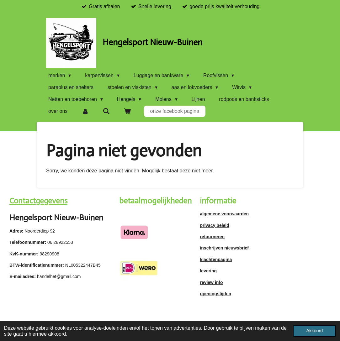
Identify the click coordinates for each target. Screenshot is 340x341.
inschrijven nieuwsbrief (224, 247)
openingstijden (215, 293)
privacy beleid (214, 225)
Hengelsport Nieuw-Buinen (152, 42)
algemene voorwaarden (224, 213)
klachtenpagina (216, 259)
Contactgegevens (38, 201)
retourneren (212, 236)
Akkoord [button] (314, 330)
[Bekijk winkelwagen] (127, 111)
